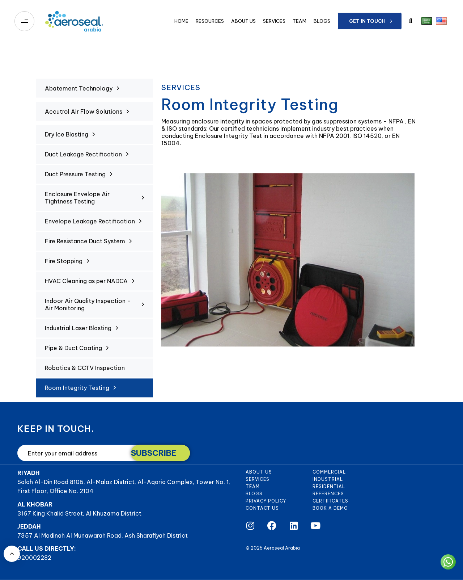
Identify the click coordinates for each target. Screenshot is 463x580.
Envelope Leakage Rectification (93, 224)
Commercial (329, 472)
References (328, 493)
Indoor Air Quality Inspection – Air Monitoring (94, 307)
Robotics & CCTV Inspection (85, 371)
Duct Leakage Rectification (86, 157)
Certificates (330, 501)
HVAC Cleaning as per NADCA (89, 284)
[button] (410, 21)
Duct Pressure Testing (78, 177)
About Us (243, 21)
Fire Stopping (67, 264)
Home (181, 21)
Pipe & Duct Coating (77, 351)
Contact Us (262, 508)
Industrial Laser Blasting (81, 331)
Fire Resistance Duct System (88, 244)
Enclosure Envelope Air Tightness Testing (94, 201)
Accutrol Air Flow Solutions (87, 117)
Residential (329, 486)
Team (299, 21)
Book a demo (330, 508)
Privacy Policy (266, 501)
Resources (210, 21)
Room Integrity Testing (80, 391)
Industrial (328, 479)
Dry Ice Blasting (70, 137)
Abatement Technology (82, 96)
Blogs (322, 21)
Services (274, 21)
